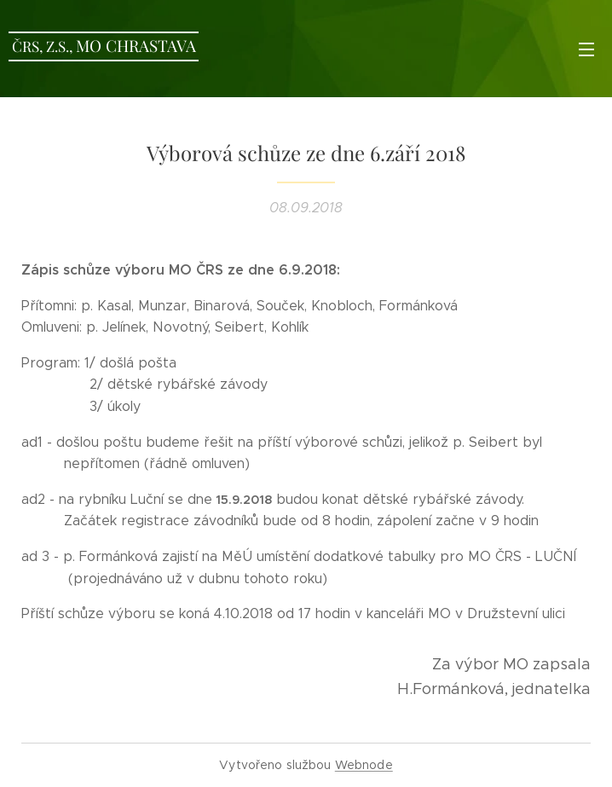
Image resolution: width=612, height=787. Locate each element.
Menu (586, 49)
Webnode (364, 765)
